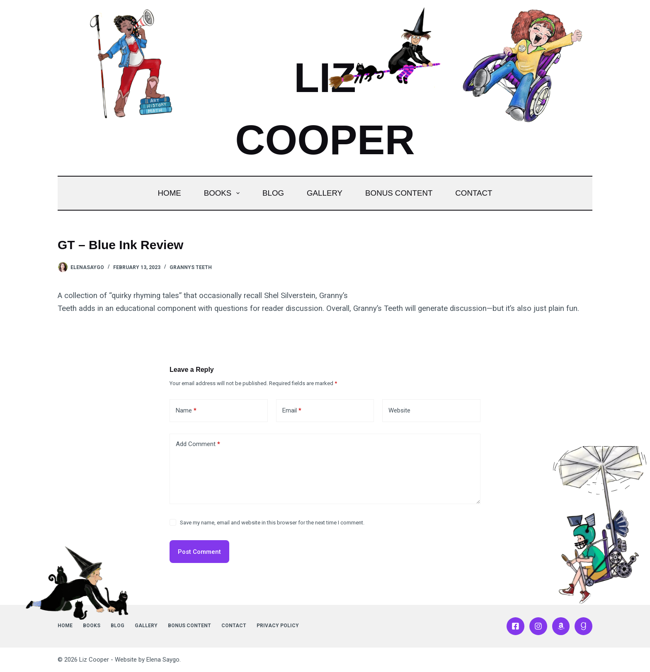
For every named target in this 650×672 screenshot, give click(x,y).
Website (399, 410)
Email (291, 410)
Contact (473, 193)
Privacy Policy (278, 625)
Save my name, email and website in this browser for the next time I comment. (272, 522)
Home (169, 193)
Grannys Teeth (191, 267)
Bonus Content (398, 193)
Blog (273, 193)
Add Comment (198, 444)
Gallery (324, 193)
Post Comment (199, 552)
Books (223, 193)
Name (186, 410)
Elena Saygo (162, 659)
